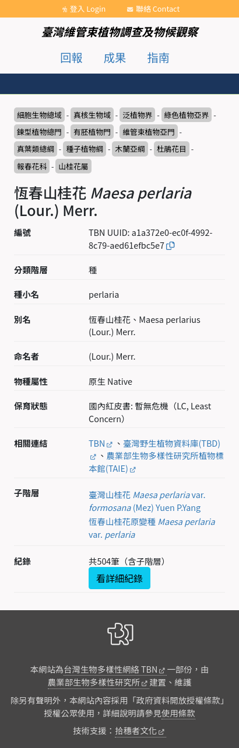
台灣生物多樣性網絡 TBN (110, 669)
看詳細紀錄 (119, 578)
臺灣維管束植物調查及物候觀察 (119, 31)
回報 (71, 57)
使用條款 (178, 713)
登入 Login (88, 8)
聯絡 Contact (158, 8)
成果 (115, 57)
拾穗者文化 (136, 730)
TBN (97, 443)
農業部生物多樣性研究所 (94, 682)
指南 (158, 57)
